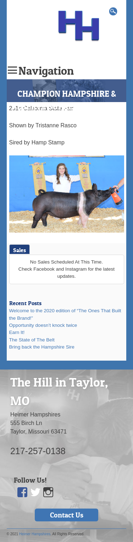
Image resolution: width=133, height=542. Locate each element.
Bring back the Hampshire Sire (41, 347)
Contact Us (66, 515)
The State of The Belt (32, 339)
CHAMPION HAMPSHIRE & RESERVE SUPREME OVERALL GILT (67, 106)
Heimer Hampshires (34, 534)
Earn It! (17, 332)
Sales (19, 250)
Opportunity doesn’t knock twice (43, 325)
